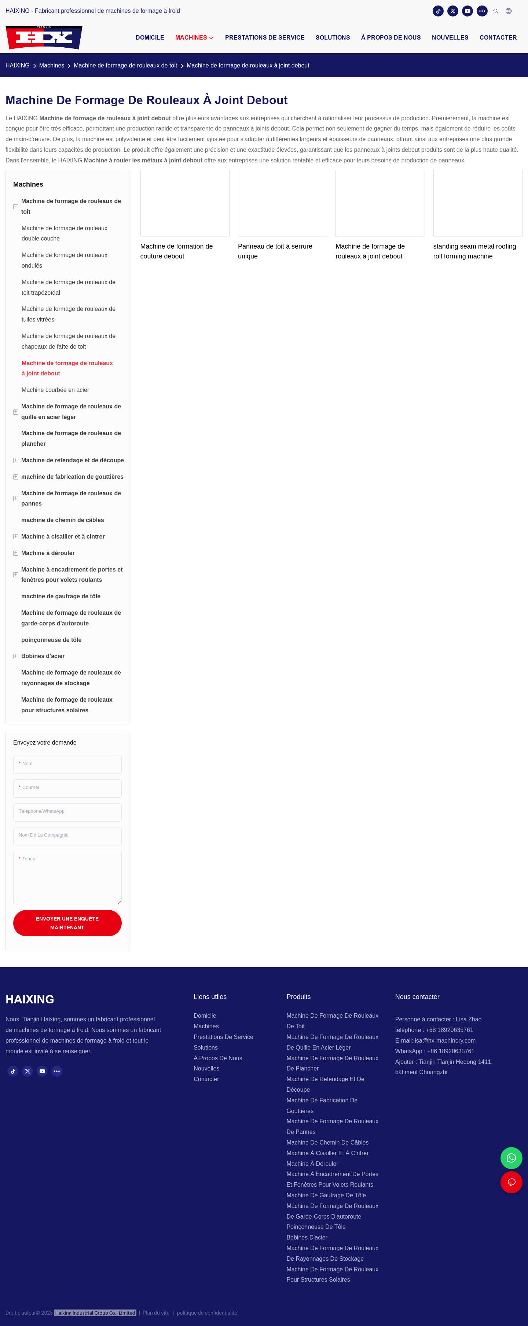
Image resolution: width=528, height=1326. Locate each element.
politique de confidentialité (206, 1313)
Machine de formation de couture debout (176, 251)
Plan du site (157, 1313)
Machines (51, 65)
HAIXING (18, 65)
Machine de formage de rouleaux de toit (125, 65)
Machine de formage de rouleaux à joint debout (248, 65)
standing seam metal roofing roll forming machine (474, 251)
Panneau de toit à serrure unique (275, 251)
